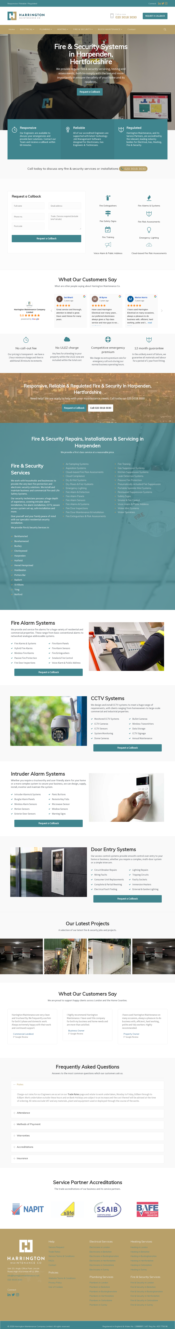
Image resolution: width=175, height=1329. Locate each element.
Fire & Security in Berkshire (143, 1287)
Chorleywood (20, 550)
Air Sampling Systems (77, 464)
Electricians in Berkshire (101, 1251)
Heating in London (139, 1247)
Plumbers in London (99, 1282)
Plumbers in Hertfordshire (102, 1296)
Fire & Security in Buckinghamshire (147, 1291)
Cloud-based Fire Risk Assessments (149, 253)
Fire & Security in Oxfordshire (144, 1300)
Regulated (133, 128)
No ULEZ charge (67, 348)
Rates (20, 1084)
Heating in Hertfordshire (142, 1260)
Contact (52, 1265)
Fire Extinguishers (108, 205)
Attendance (23, 1112)
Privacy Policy (55, 1282)
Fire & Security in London (142, 1282)
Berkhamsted (21, 536)
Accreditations (25, 1146)
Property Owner (131, 1033)
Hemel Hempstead (23, 565)
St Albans (19, 584)
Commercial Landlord (23, 1033)
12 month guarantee (149, 348)
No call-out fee (26, 348)
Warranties (23, 1135)
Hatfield (18, 560)
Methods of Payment (28, 1124)
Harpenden (20, 555)
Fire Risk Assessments (149, 221)
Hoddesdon (20, 570)
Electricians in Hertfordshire (103, 1260)
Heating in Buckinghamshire (144, 1256)
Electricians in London (100, 1247)
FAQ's (51, 1260)
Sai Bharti (68, 297)
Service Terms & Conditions (62, 1256)
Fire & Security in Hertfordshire (145, 1296)
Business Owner (76, 1030)
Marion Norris (141, 297)
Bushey (18, 546)
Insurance (22, 1158)
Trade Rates (73, 1094)
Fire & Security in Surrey (142, 1305)
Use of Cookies (56, 1287)
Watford (18, 594)
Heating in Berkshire (140, 1251)
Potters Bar (20, 575)
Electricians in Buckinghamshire (104, 1256)
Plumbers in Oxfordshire (101, 1300)
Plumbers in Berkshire (100, 1287)
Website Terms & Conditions (62, 1278)
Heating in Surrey (139, 1269)
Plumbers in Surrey (98, 1305)
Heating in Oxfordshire (141, 1265)
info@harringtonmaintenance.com (23, 1275)
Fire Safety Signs (108, 221)
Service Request (56, 1247)
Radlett (18, 579)
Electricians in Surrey (99, 1269)
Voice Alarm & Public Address (108, 253)
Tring (16, 589)
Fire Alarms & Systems (149, 205)
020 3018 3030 (126, 17)
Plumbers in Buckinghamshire (103, 1291)
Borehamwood (21, 541)
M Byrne (103, 297)
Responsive (28, 128)
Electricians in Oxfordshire (102, 1265)
